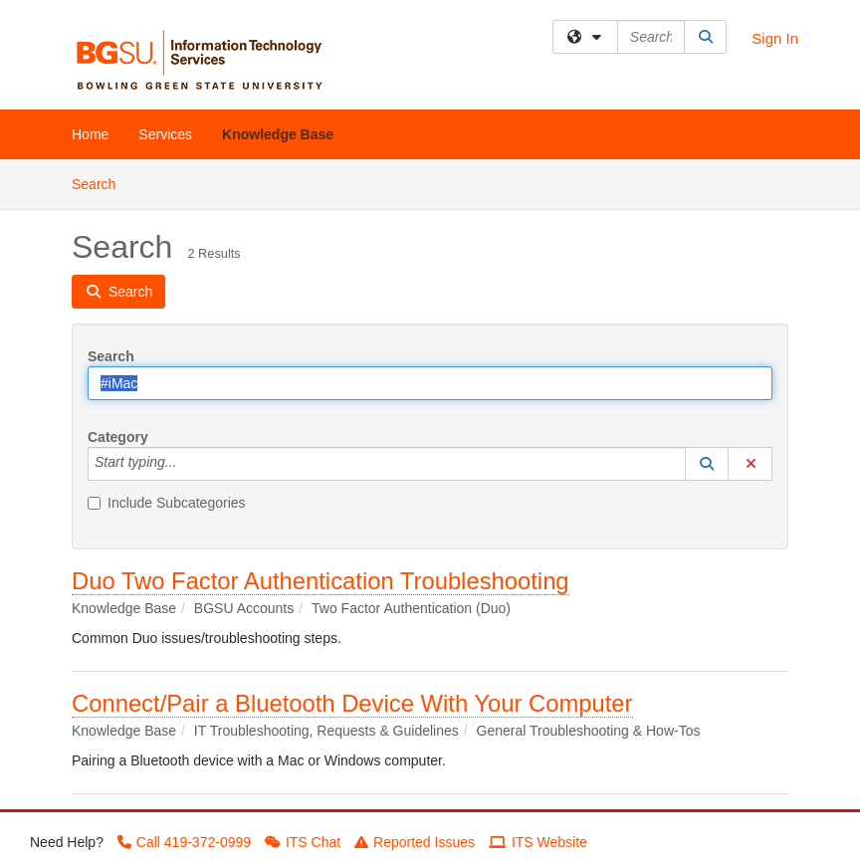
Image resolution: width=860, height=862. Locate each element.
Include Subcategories (167, 503)
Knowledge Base (277, 134)
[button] (707, 464)
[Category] (187, 464)
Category (118, 437)
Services (165, 134)
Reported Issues (414, 842)
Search (101, 182)
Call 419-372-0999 (184, 842)
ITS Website (538, 842)
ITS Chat (302, 842)
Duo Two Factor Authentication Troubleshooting (320, 580)
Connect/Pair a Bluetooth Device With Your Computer (352, 703)
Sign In (775, 38)
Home (90, 134)
